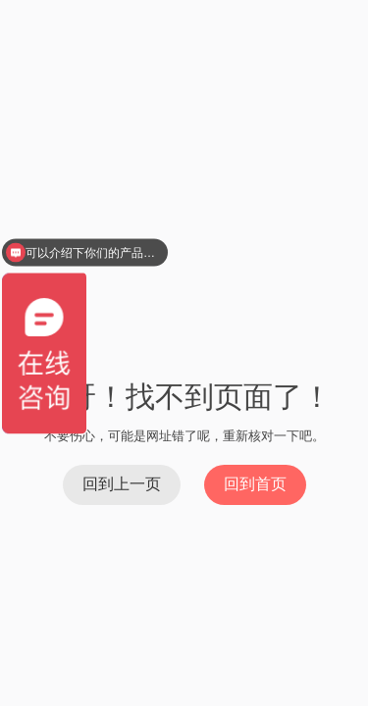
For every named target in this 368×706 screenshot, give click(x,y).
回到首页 (255, 484)
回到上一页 (121, 484)
